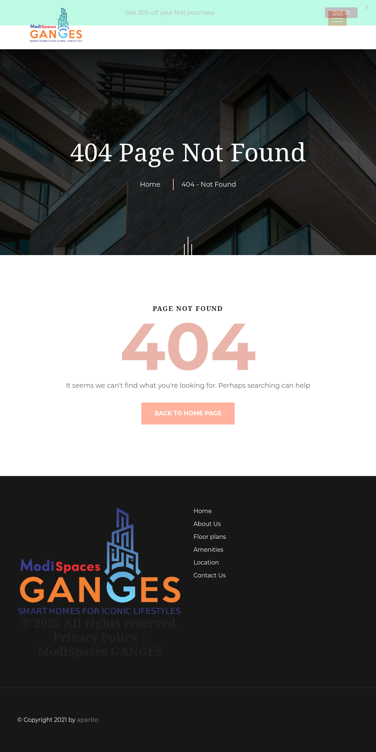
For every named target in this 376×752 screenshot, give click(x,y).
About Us (207, 523)
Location (206, 562)
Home (152, 184)
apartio (87, 719)
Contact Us (210, 575)
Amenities (208, 549)
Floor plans (210, 536)
